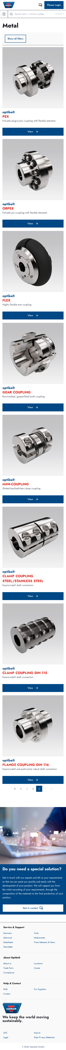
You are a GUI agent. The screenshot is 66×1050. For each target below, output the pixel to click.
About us (7, 963)
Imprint (37, 1032)
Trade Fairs (8, 968)
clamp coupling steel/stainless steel (22, 578)
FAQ (5, 989)
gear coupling (16, 392)
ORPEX (8, 208)
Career (37, 968)
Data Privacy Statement (44, 1037)
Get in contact (33, 908)
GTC (5, 1032)
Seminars (7, 933)
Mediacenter (39, 937)
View (33, 131)
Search (59, 14)
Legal (5, 1037)
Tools (36, 933)
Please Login (54, 5)
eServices (7, 937)
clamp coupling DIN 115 (24, 672)
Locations (38, 963)
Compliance (8, 972)
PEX (5, 116)
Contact (6, 993)
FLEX (6, 300)
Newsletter (8, 946)
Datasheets (8, 942)
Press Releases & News (44, 942)
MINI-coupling (15, 484)
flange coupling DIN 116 (25, 764)
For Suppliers (40, 989)
